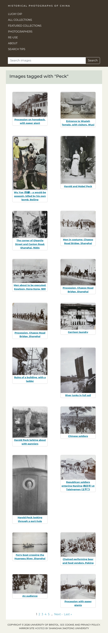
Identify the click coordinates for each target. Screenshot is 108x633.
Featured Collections (24, 25)
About (12, 43)
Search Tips (16, 49)
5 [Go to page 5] (49, 614)
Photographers (20, 31)
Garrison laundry (78, 332)
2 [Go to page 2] (39, 614)
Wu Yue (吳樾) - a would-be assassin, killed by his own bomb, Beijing (30, 196)
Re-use (13, 37)
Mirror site (26, 628)
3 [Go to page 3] (42, 614)
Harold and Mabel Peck (78, 186)
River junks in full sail (78, 395)
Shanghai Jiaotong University (69, 628)
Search (93, 60)
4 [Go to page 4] (46, 614)
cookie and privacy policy (82, 624)
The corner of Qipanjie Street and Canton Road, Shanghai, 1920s (30, 244)
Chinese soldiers (78, 436)
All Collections (20, 19)
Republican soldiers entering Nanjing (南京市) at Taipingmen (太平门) (78, 486)
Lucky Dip (15, 14)
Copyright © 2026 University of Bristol (33, 624)
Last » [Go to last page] (68, 614)
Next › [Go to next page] (58, 614)
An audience (30, 595)
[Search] (47, 60)
